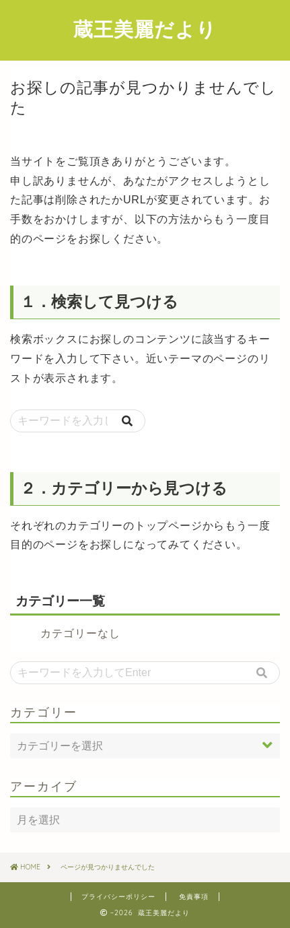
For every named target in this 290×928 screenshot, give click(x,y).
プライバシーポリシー (118, 896)
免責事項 (194, 896)
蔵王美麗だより (145, 29)
